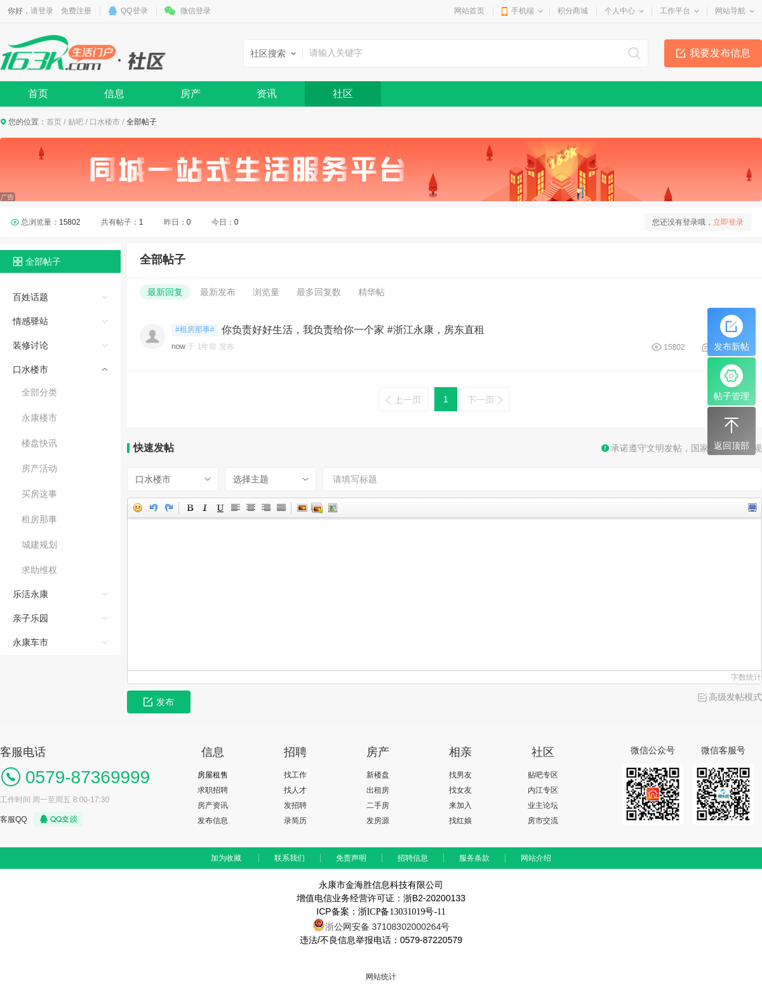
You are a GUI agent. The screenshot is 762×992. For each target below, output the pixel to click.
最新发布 (218, 292)
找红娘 (460, 820)
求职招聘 (212, 790)
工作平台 (675, 10)
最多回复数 (319, 292)
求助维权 (39, 570)
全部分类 (39, 392)
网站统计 (381, 976)
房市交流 (543, 820)
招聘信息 (413, 858)
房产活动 (39, 468)
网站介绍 (536, 858)
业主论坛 (543, 805)
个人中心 (620, 10)
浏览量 (266, 292)
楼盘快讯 (39, 443)
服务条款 (474, 858)
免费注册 (76, 10)
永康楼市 (39, 418)
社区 (343, 93)
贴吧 (75, 121)
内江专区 (543, 790)
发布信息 (212, 820)
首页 (38, 93)
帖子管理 (731, 382)
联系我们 (289, 858)
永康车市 (30, 642)
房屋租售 (212, 774)
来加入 (460, 805)
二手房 (377, 805)
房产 (190, 93)
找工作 (295, 774)
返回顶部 (731, 432)
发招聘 (295, 805)
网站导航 (730, 10)
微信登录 (195, 10)
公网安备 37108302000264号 (392, 927)
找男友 (460, 774)
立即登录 (728, 222)
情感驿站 (30, 321)
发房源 (377, 820)
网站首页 (469, 10)
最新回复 (165, 292)
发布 (159, 702)
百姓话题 (30, 297)
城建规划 (39, 544)
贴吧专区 (543, 774)
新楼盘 (377, 774)
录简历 (295, 820)
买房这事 (39, 494)
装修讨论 (30, 345)
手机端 (522, 10)
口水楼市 (105, 121)
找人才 (295, 790)
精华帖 (371, 292)
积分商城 (573, 10)
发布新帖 (731, 333)
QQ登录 (134, 10)
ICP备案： (380, 911)
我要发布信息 (720, 53)
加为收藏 (226, 858)
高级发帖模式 (735, 697)
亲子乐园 (30, 618)
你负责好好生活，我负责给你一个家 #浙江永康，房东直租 (353, 329)
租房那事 (39, 519)
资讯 (267, 93)
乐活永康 (30, 594)
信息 (114, 93)
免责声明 (351, 858)
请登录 (41, 10)
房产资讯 (212, 805)
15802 (674, 347)
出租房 (377, 790)
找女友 (460, 790)
